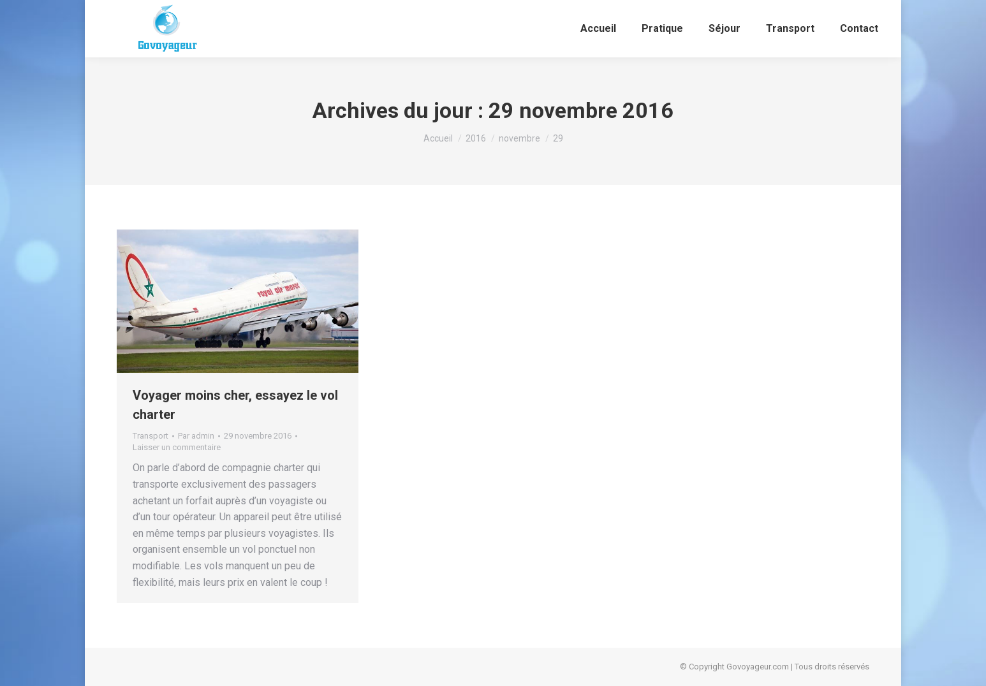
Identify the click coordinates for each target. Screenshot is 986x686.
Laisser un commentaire (177, 447)
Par (196, 436)
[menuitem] (598, 28)
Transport (150, 436)
